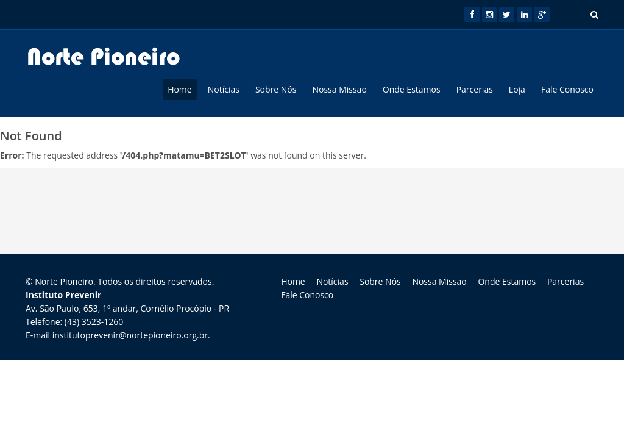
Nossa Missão (339, 89)
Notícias (223, 89)
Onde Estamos (412, 89)
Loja (517, 89)
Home (180, 89)
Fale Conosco (567, 89)
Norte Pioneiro (64, 281)
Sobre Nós (276, 89)
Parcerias (474, 89)
